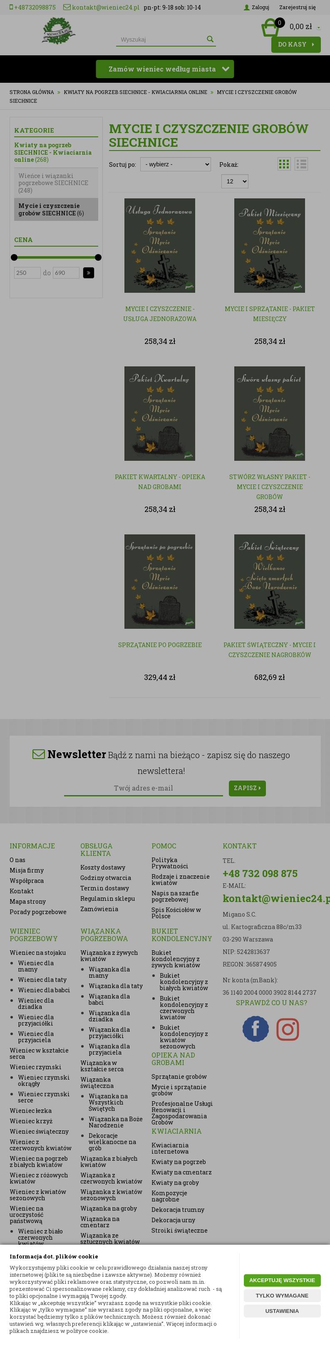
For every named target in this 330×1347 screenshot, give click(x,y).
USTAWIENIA (282, 1311)
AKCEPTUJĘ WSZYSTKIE (282, 1280)
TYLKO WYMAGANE (282, 1296)
